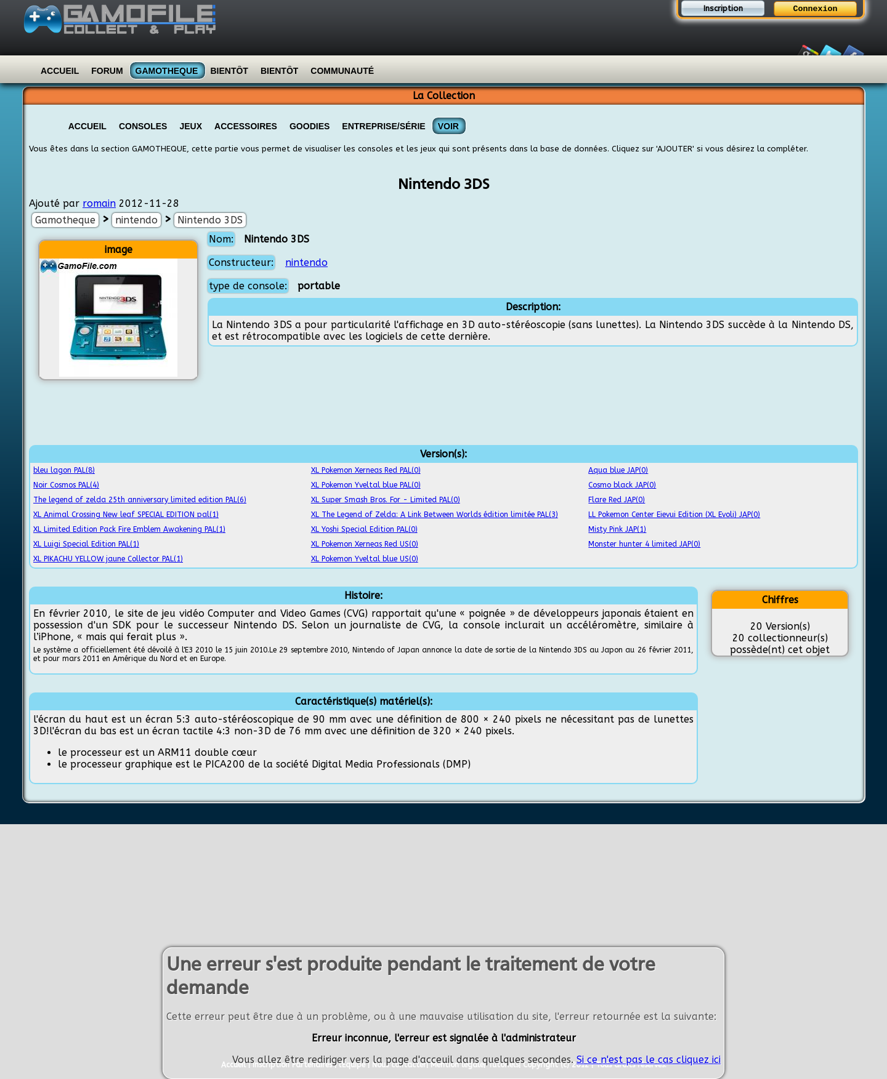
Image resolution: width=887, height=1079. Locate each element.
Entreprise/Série (383, 126)
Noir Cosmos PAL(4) (66, 485)
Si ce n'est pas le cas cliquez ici (649, 1059)
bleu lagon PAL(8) (64, 470)
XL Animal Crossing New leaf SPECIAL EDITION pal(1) (126, 514)
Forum (107, 71)
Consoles (143, 126)
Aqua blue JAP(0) (618, 470)
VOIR (448, 126)
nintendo (136, 220)
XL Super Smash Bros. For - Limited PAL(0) (385, 499)
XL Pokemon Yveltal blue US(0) (364, 559)
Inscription (723, 8)
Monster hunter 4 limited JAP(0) (644, 544)
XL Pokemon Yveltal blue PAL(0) (366, 485)
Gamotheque (167, 71)
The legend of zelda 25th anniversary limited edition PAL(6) (139, 499)
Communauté (342, 71)
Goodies (310, 126)
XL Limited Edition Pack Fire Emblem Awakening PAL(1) (129, 529)
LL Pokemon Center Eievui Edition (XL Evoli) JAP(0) (674, 514)
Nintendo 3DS (210, 220)
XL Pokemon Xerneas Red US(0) (364, 544)
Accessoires (245, 126)
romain (99, 203)
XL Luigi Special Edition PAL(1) (86, 544)
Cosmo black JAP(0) (622, 485)
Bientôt (229, 71)
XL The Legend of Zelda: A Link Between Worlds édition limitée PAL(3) (434, 514)
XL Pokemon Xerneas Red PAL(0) (366, 470)
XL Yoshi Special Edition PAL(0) (364, 529)
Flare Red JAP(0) (616, 499)
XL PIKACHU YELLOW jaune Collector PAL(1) (108, 559)
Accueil (60, 71)
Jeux (190, 126)
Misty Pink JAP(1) (617, 529)
